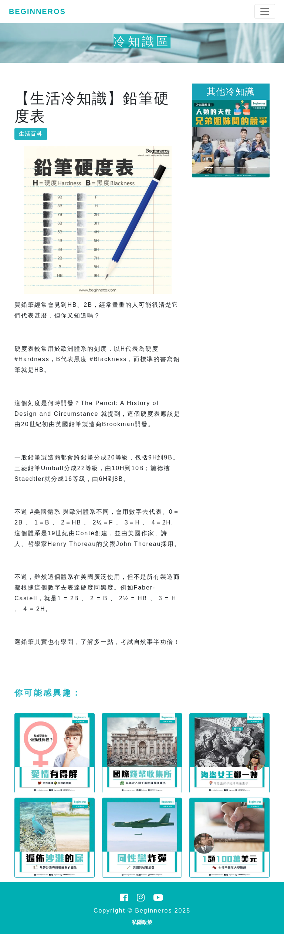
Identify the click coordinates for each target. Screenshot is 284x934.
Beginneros (37, 11)
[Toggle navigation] (264, 11)
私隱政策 (142, 922)
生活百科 (31, 134)
